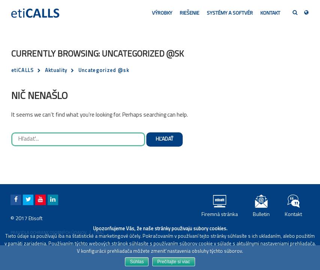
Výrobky (162, 13)
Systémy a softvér (230, 13)
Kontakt (270, 13)
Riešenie (189, 13)
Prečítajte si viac (173, 261)
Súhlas (137, 261)
